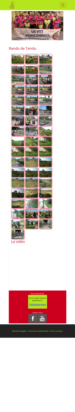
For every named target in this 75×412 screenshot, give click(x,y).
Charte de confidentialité (38, 331)
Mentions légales (19, 331)
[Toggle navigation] (63, 5)
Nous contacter (56, 331)
